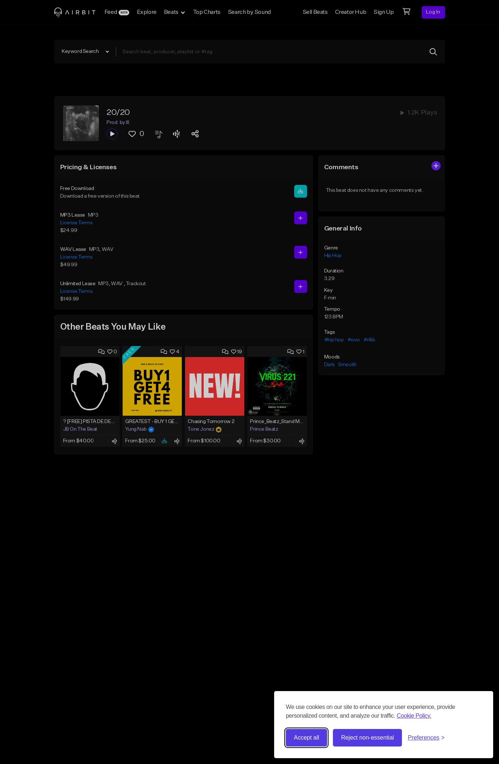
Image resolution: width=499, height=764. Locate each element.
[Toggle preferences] (426, 737)
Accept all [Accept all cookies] (306, 737)
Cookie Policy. (414, 716)
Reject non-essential (367, 737)
